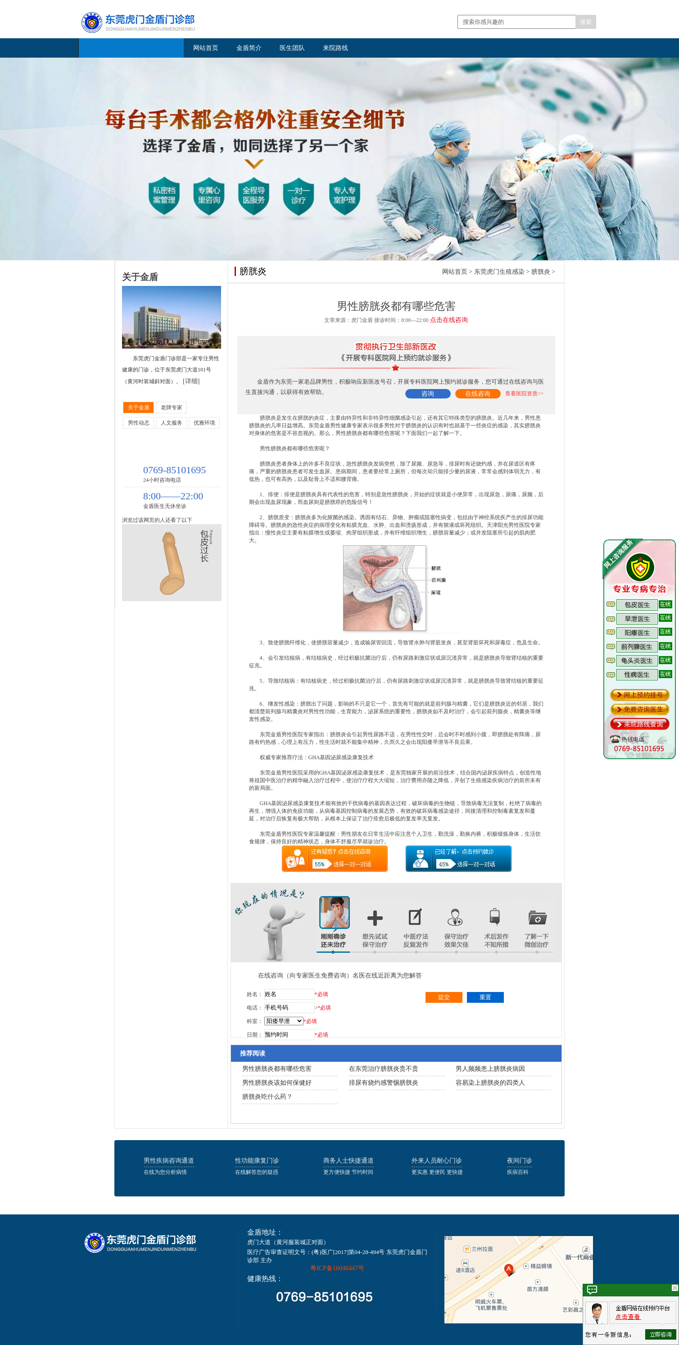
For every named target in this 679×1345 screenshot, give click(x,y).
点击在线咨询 (449, 320)
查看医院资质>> (524, 393)
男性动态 (138, 423)
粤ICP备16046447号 (337, 1268)
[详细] (191, 381)
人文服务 (171, 423)
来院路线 (335, 48)
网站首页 (205, 48)
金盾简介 (249, 48)
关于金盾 (138, 407)
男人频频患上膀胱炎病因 (490, 1068)
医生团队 (292, 48)
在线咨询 (477, 393)
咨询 (427, 393)
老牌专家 (171, 407)
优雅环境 (204, 423)
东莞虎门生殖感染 (499, 271)
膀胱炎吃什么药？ (267, 1096)
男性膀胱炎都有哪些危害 (277, 1068)
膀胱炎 (540, 271)
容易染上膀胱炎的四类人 (490, 1082)
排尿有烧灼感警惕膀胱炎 (383, 1082)
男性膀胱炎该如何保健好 (277, 1082)
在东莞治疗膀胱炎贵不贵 (383, 1068)
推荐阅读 (252, 1053)
